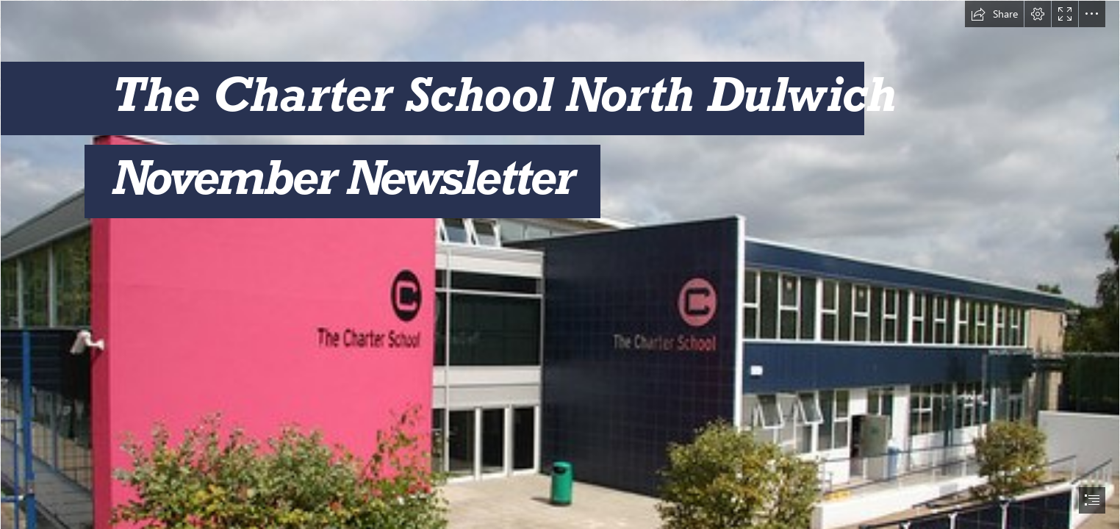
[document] (560, 264)
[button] (994, 14)
